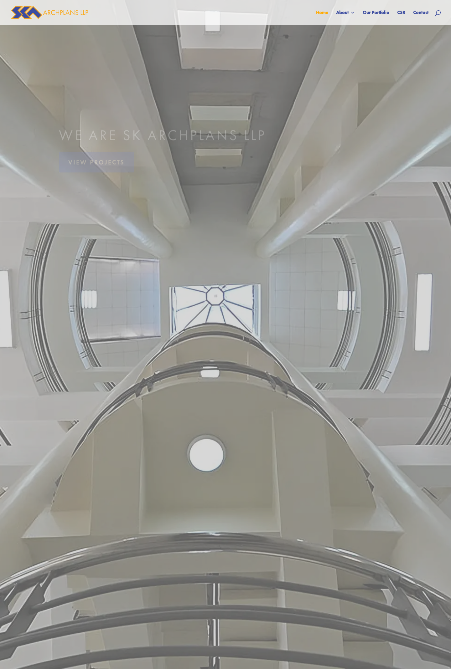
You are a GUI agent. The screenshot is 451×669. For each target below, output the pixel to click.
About (342, 13)
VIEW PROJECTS (96, 166)
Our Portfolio (376, 13)
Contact (420, 13)
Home (322, 13)
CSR (401, 13)
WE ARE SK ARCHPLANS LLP (162, 139)
